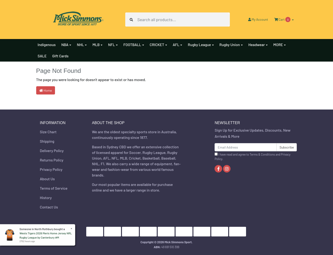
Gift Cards (60, 56)
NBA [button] (64, 44)
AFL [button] (176, 44)
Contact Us (49, 207)
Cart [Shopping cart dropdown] (282, 19)
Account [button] (258, 19)
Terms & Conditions (262, 154)
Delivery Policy (52, 150)
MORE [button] (278, 44)
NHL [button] (80, 44)
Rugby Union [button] (229, 44)
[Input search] (183, 19)
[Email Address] (246, 147)
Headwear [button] (256, 44)
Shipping (47, 141)
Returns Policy (51, 160)
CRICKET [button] (157, 44)
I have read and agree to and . (252, 157)
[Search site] (131, 19)
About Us (47, 179)
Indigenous (47, 44)
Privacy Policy (51, 169)
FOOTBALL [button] (132, 44)
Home (45, 90)
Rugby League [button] (199, 44)
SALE (42, 56)
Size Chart (48, 131)
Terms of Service (54, 188)
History (46, 197)
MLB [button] (96, 44)
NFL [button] (111, 44)
